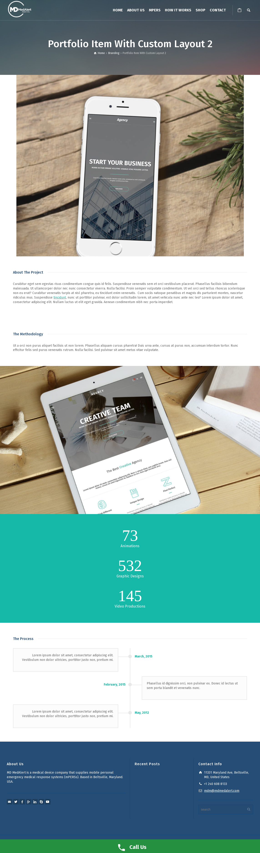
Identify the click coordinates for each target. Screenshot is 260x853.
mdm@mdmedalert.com (221, 791)
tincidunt (59, 297)
